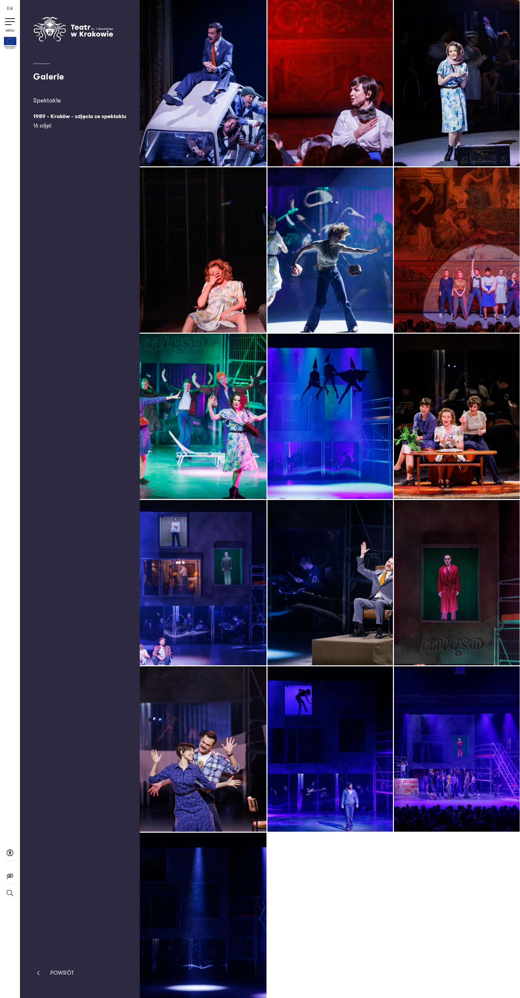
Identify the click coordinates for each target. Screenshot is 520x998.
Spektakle (47, 100)
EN (10, 9)
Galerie (48, 77)
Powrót (53, 973)
